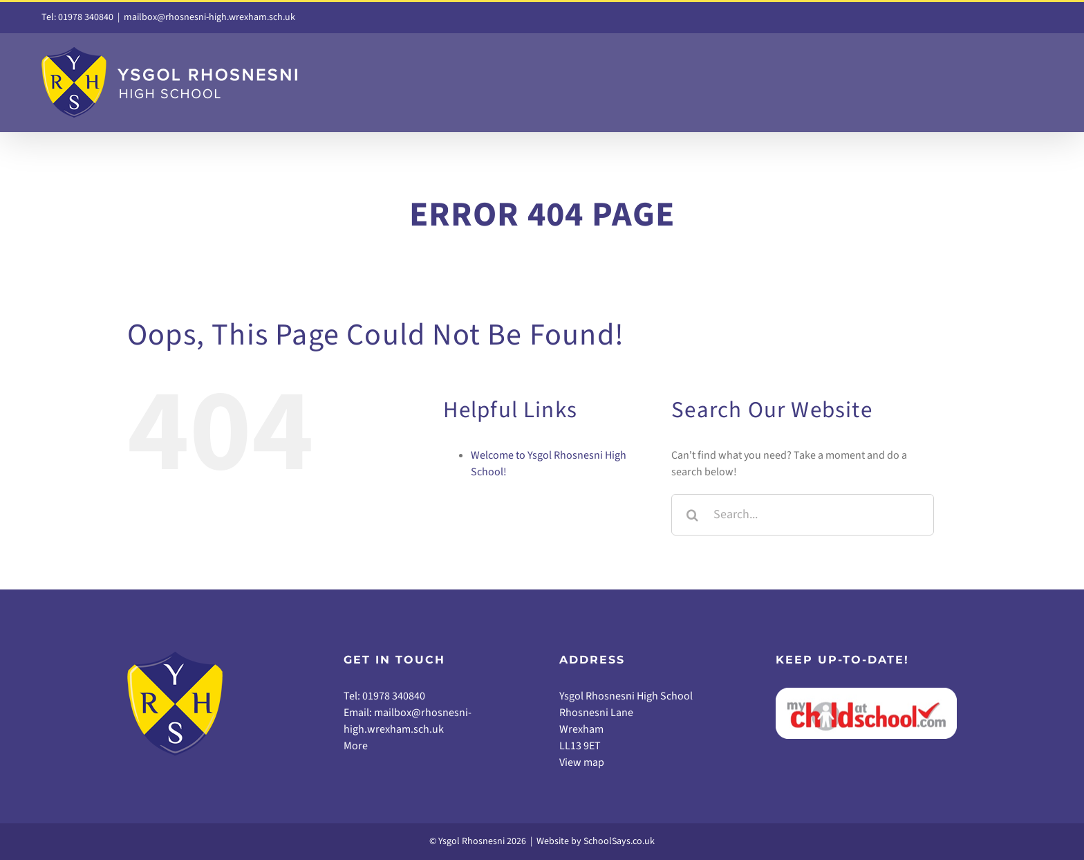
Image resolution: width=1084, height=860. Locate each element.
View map (581, 762)
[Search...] (802, 515)
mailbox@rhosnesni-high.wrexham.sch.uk (209, 17)
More (356, 745)
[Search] (692, 515)
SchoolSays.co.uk (619, 841)
